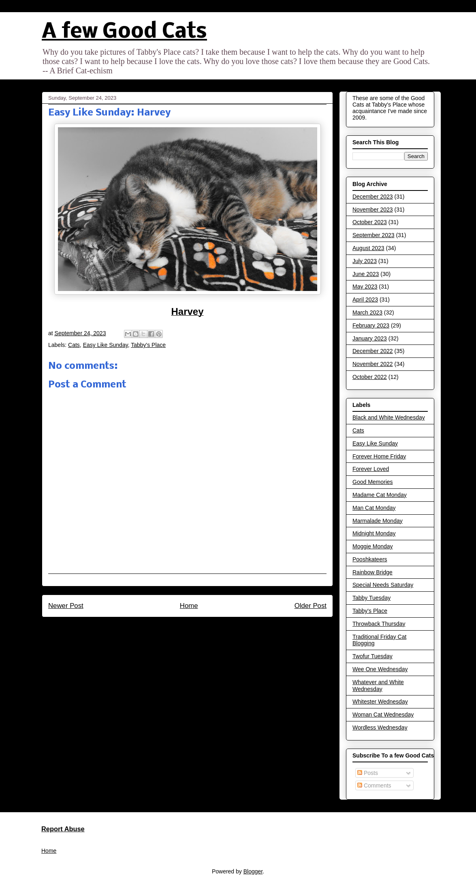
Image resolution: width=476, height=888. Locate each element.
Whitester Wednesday (380, 701)
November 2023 (372, 209)
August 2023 (368, 248)
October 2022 (369, 377)
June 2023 (365, 274)
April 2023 (365, 299)
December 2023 (372, 196)
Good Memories (372, 482)
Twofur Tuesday (372, 656)
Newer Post (65, 606)
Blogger (253, 871)
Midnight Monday (374, 533)
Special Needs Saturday (382, 585)
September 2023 (373, 235)
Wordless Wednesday (380, 727)
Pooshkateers (369, 559)
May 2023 (364, 286)
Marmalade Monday (377, 521)
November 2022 (372, 364)
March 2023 (367, 312)
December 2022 (372, 351)
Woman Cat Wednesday (383, 714)
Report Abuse (63, 828)
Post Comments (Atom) (204, 627)
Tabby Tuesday (371, 598)
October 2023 (369, 222)
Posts (367, 773)
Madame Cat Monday (379, 495)
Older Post (311, 606)
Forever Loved (370, 469)
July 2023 (364, 261)
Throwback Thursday (378, 624)
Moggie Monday (372, 546)
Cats (74, 345)
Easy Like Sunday (105, 345)
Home (189, 606)
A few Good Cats (124, 32)
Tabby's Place (148, 345)
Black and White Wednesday (388, 417)
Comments (374, 785)
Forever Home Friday (379, 456)
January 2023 (369, 338)
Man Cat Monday (374, 508)
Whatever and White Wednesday (378, 685)
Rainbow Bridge (372, 572)
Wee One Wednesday (380, 669)
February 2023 (370, 325)
